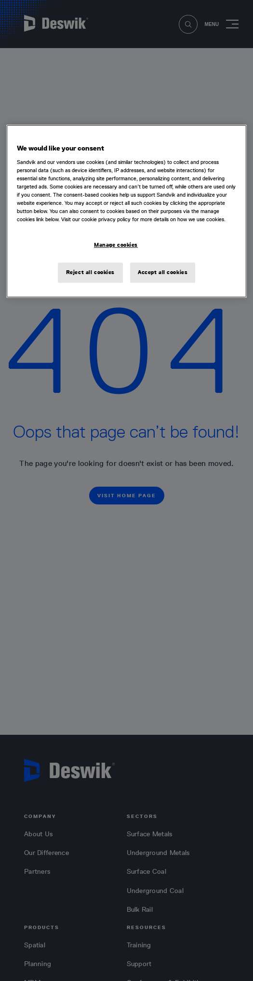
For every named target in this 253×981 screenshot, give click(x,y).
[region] (126, 211)
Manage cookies (116, 244)
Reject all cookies (90, 272)
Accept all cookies (162, 272)
